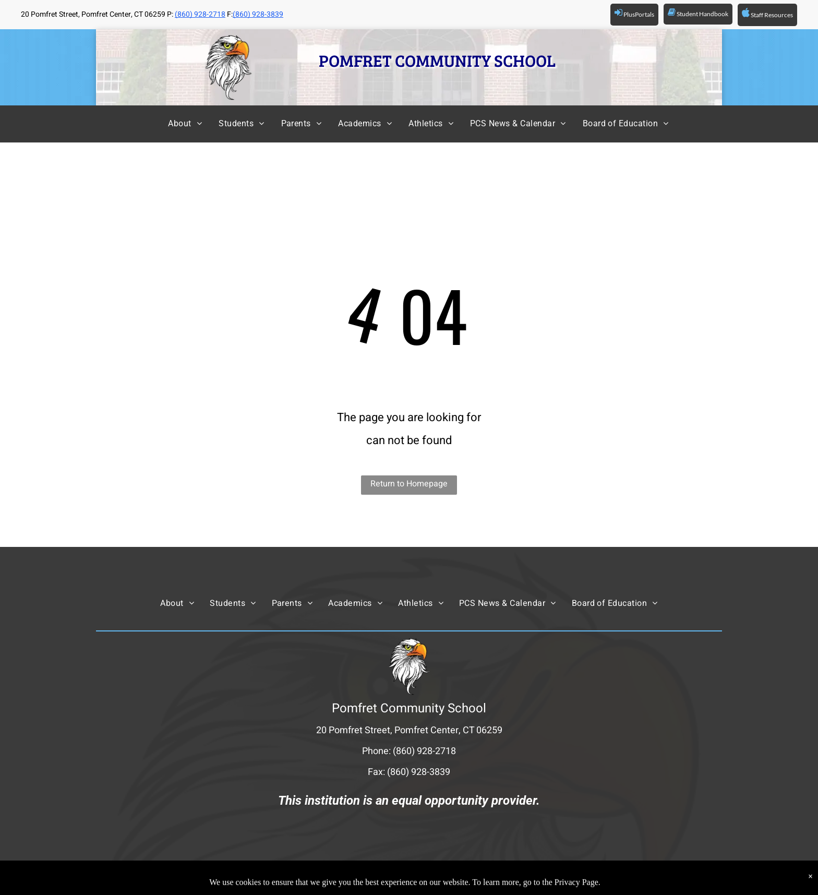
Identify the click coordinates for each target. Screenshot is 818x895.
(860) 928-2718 (200, 14)
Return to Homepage (409, 484)
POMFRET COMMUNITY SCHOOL (437, 60)
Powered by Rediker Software (531, 877)
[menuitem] (175, 124)
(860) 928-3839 (258, 14)
